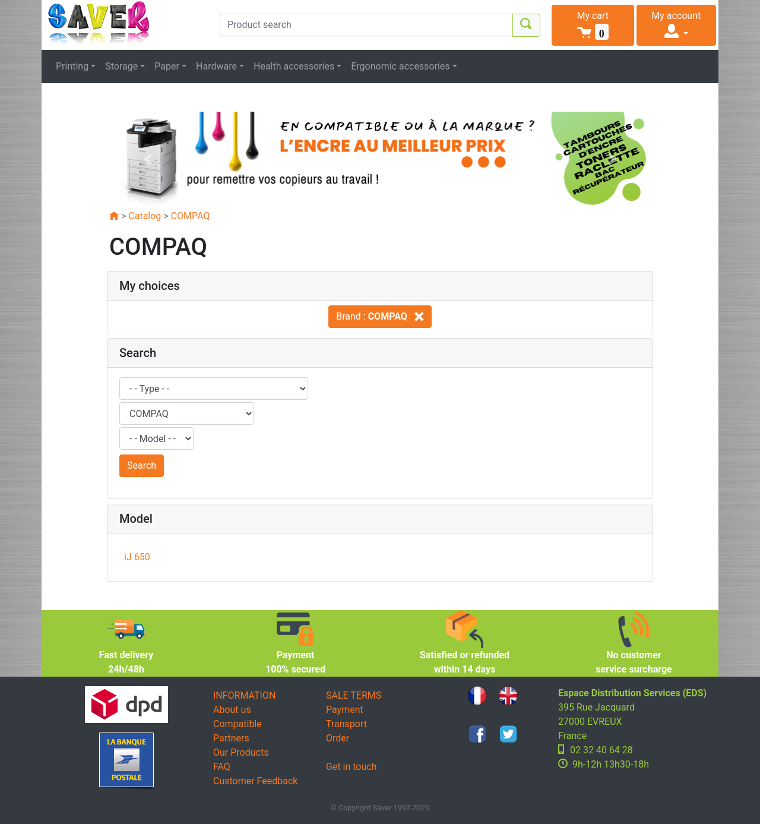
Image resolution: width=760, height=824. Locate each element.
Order (337, 738)
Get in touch (351, 766)
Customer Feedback (255, 781)
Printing (72, 66)
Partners (231, 738)
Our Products (240, 752)
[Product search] (366, 25)
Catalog (144, 216)
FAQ (221, 766)
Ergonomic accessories (400, 66)
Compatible (237, 724)
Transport (346, 724)
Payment (344, 709)
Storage (121, 66)
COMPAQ (190, 216)
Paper (166, 66)
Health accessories (294, 66)
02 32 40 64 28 (601, 750)
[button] (593, 25)
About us (232, 709)
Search (141, 465)
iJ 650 (137, 557)
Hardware (216, 66)
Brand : (380, 316)
